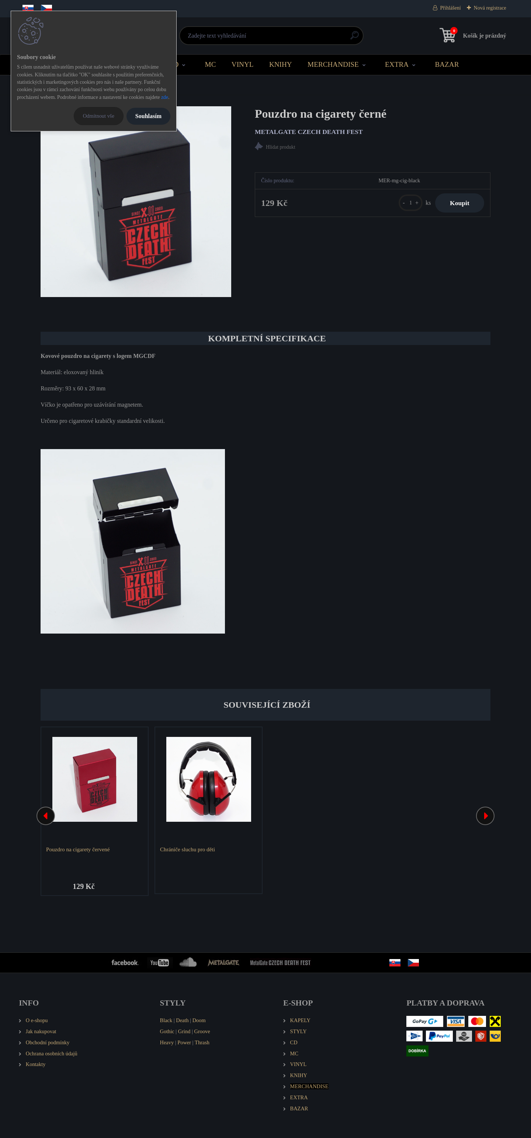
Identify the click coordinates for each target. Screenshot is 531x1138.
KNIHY (280, 64)
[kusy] (411, 202)
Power (184, 1042)
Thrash (202, 1042)
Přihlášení (450, 8)
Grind (184, 1031)
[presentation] (46, 816)
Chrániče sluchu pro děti (187, 849)
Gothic (167, 1031)
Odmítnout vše (98, 116)
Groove (202, 1031)
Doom (199, 1020)
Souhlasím (148, 116)
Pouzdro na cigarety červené (78, 849)
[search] (354, 38)
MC (210, 64)
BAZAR (447, 64)
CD (174, 64)
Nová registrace (490, 8)
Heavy (167, 1042)
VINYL (243, 64)
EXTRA (397, 64)
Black (166, 1020)
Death (182, 1020)
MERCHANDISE (333, 64)
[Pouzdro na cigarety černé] (136, 201)
